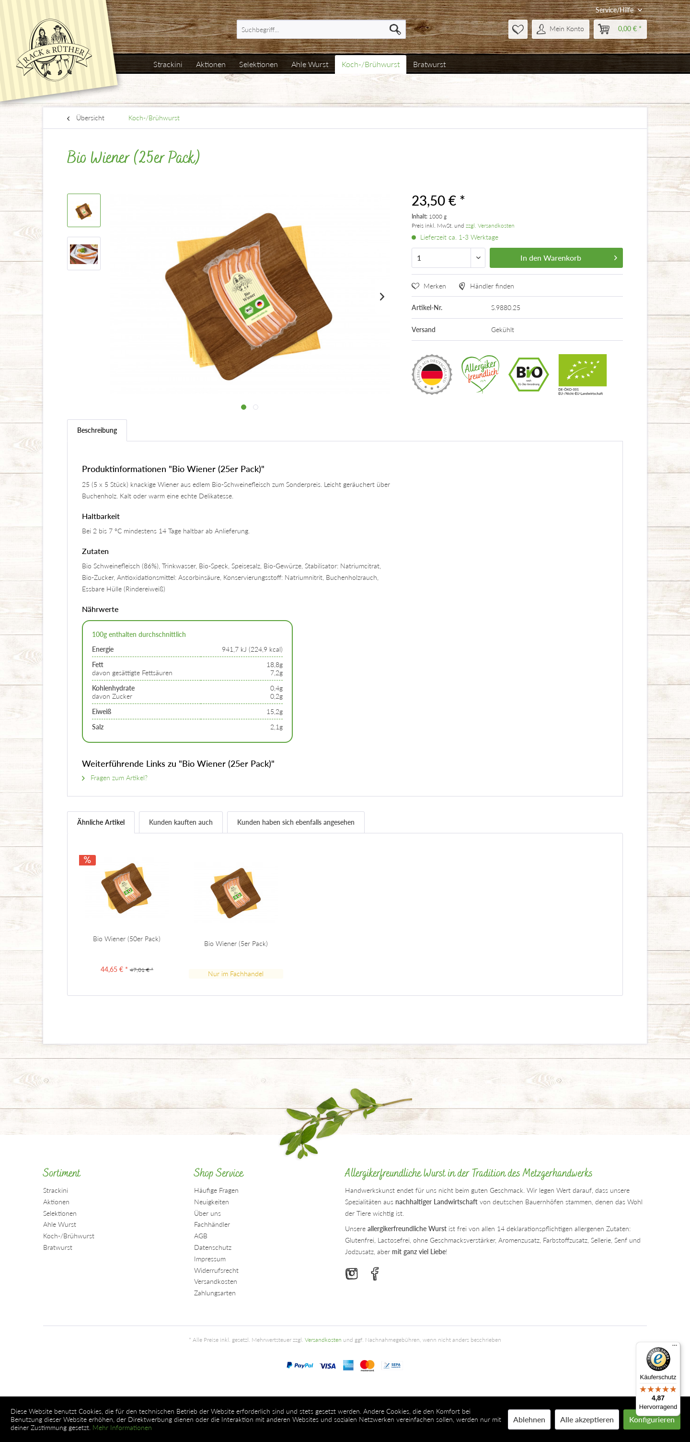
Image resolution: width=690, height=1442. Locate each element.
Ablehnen (529, 1419)
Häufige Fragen (216, 1190)
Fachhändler (212, 1224)
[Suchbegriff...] (321, 29)
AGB (200, 1236)
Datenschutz (212, 1247)
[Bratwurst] (429, 64)
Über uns (207, 1213)
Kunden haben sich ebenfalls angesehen (296, 822)
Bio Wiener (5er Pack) (236, 943)
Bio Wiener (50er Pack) (127, 938)
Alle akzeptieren (587, 1419)
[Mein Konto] (560, 29)
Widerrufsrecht (216, 1270)
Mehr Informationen (122, 1427)
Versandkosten (215, 1281)
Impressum (210, 1259)
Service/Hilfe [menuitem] (615, 10)
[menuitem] (321, 29)
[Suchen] (395, 29)
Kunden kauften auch (181, 822)
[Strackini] (168, 64)
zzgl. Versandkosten (490, 225)
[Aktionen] (210, 64)
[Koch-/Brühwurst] (370, 64)
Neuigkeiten (211, 1202)
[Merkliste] (518, 29)
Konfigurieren (652, 1419)
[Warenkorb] (620, 29)
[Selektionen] (258, 64)
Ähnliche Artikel (101, 822)
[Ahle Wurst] (310, 64)
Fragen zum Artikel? (115, 777)
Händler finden (486, 286)
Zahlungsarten (215, 1293)
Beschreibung (97, 430)
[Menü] (674, 1347)
